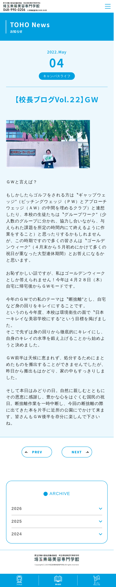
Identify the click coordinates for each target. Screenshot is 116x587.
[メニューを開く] (108, 6)
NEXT (77, 452)
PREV (37, 452)
